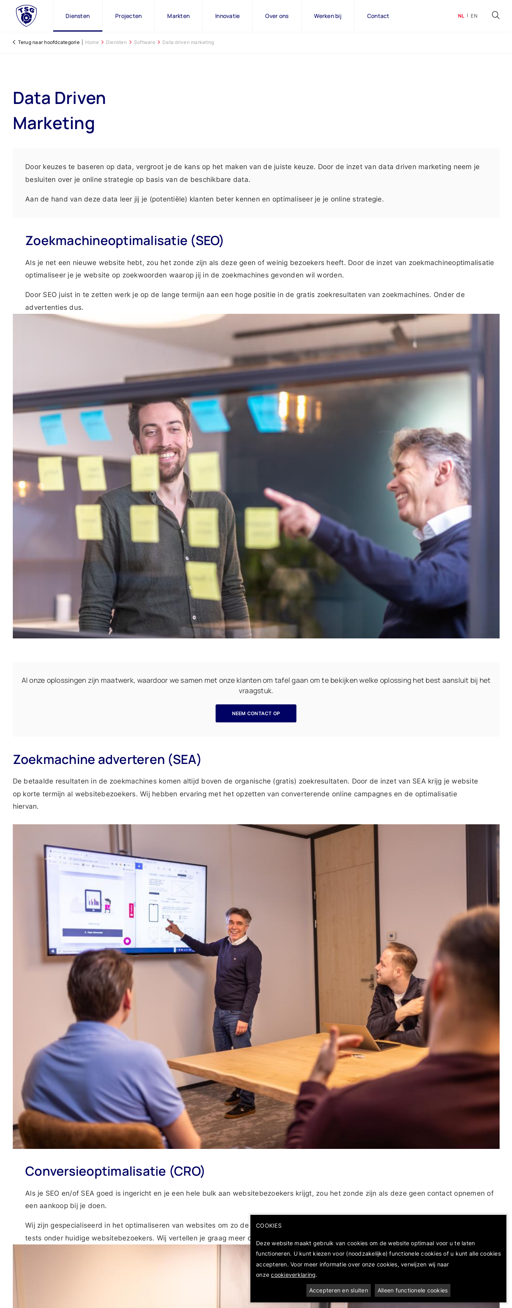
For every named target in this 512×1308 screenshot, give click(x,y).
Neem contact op (256, 713)
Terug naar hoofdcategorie (49, 42)
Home (92, 42)
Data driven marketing (188, 42)
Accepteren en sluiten (338, 1290)
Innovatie (227, 16)
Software (144, 42)
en (474, 15)
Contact (378, 16)
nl (461, 15)
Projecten (128, 16)
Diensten (78, 16)
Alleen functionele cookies (413, 1290)
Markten (178, 16)
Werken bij (328, 16)
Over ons (276, 16)
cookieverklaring (293, 1274)
